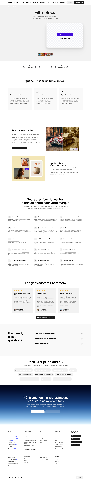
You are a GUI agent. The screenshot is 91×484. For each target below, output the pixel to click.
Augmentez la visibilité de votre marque (30, 443)
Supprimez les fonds (12, 219)
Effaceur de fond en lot (44, 453)
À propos (57, 433)
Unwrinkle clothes (12, 444)
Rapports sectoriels (59, 448)
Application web (75, 444)
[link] (23, 370)
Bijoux (25, 458)
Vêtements (26, 462)
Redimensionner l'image (12, 465)
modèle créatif (72, 172)
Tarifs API (57, 463)
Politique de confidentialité (61, 480)
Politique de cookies (71, 480)
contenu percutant (64, 220)
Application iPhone (76, 435)
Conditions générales (51, 480)
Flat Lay (10, 440)
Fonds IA (10, 455)
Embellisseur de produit (12, 442)
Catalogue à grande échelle (29, 436)
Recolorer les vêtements (13, 463)
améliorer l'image (58, 172)
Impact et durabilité (59, 446)
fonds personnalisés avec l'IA (70, 252)
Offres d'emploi (58, 436)
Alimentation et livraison (44, 433)
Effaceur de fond (11, 457)
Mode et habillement (44, 436)
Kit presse (57, 438)
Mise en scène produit (12, 433)
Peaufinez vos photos (23, 231)
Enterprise (57, 461)
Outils (13, 6)
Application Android (76, 441)
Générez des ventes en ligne (29, 438)
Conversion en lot (43, 457)
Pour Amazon (26, 464)
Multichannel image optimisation (30, 445)
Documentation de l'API (44, 459)
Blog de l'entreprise (59, 442)
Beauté (25, 460)
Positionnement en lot (44, 455)
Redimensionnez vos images (13, 241)
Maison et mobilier (43, 440)
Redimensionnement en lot (45, 450)
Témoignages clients (59, 444)
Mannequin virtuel (12, 436)
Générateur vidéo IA (13, 459)
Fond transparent (11, 467)
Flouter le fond (11, 453)
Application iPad (75, 438)
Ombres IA (10, 446)
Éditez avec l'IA (12, 448)
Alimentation (26, 454)
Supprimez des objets (12, 461)
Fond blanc (10, 450)
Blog (56, 440)
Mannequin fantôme (13, 438)
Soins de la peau (27, 456)
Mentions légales (79, 480)
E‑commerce (26, 452)
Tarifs (56, 459)
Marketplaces (42, 438)
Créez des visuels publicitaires (30, 440)
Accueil (9, 6)
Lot (40, 448)
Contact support (58, 453)
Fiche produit (26, 433)
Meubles (25, 466)
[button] (59, 333)
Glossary (57, 450)
